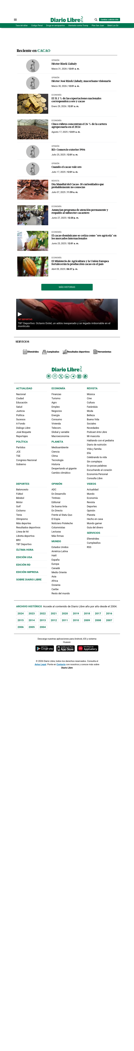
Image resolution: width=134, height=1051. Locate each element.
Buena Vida (93, 419)
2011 (65, 620)
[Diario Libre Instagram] (54, 376)
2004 (43, 627)
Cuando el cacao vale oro (67, 167)
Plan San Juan (98, 25)
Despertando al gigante (64, 468)
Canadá (56, 568)
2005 (32, 627)
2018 (87, 613)
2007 (109, 620)
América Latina (60, 551)
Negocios (57, 411)
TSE (18, 456)
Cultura (91, 402)
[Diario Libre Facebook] (48, 376)
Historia (56, 464)
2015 (21, 620)
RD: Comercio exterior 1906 (68, 150)
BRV (18, 540)
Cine (89, 398)
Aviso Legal (40, 664)
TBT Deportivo (25, 319)
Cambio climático (61, 472)
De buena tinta (59, 506)
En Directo (57, 510)
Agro (54, 402)
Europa (55, 564)
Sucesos (20, 419)
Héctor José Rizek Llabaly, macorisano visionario (81, 81)
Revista (55, 181)
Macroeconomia (60, 436)
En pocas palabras (97, 465)
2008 (98, 620)
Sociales (91, 423)
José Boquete (23, 432)
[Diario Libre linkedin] (67, 376)
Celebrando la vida (97, 457)
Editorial (56, 502)
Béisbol (20, 498)
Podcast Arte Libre (97, 432)
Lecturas (56, 531)
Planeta (57, 441)
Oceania (56, 585)
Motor (19, 502)
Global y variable (60, 432)
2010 (76, 620)
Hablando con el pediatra (100, 440)
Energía (56, 415)
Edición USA (24, 557)
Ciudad (20, 398)
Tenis (19, 515)
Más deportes (23, 523)
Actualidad (24, 388)
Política (20, 415)
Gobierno (21, 464)
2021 (54, 613)
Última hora (24, 549)
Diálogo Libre (23, 428)
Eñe (89, 453)
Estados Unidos (60, 547)
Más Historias (67, 287)
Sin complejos (94, 461)
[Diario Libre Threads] (79, 376)
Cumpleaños (93, 542)
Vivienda (56, 423)
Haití (54, 555)
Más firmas (58, 536)
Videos (91, 483)
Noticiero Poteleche (62, 523)
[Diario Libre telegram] (73, 376)
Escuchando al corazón (99, 470)
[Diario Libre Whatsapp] (85, 376)
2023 (32, 613)
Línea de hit (22, 531)
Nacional (21, 394)
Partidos (20, 447)
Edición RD (23, 564)
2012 (54, 620)
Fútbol (19, 493)
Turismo (56, 398)
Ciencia (56, 451)
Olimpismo (22, 519)
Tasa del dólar (22, 25)
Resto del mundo (61, 593)
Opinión (55, 60)
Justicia (20, 411)
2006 (21, 627)
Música (91, 394)
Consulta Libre (95, 478)
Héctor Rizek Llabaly (64, 64)
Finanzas (56, 394)
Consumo (57, 419)
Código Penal (37, 25)
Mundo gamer (94, 523)
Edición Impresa (27, 572)
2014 (32, 620)
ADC (54, 489)
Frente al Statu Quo (62, 515)
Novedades (93, 428)
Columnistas (58, 527)
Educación (21, 402)
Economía (56, 95)
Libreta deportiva (25, 536)
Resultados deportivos (28, 527)
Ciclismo (21, 510)
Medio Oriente (59, 572)
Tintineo (56, 498)
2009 (87, 620)
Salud (19, 406)
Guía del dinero (95, 527)
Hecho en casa (95, 519)
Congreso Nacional (26, 460)
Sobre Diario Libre (29, 579)
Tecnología (57, 460)
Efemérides (93, 538)
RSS (89, 547)
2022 (43, 613)
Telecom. (56, 428)
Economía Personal (97, 474)
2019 (76, 613)
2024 (21, 613)
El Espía (56, 519)
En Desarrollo (59, 493)
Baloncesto (22, 489)
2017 (98, 613)
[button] (96, 19)
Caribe (55, 589)
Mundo (56, 541)
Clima (55, 456)
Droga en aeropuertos (55, 25)
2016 (109, 613)
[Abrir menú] (15, 19)
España (56, 559)
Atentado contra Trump (78, 25)
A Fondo (20, 423)
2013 (43, 620)
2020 (65, 613)
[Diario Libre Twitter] (60, 376)
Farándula (92, 406)
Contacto (61, 664)
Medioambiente (60, 447)
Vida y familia (94, 449)
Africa (55, 580)
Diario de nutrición (97, 444)
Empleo (56, 406)
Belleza (91, 415)
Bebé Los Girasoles (115, 25)
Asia (54, 576)
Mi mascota (93, 436)
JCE (18, 451)
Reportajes (22, 436)
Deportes (22, 483)
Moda (90, 411)
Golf (18, 506)
